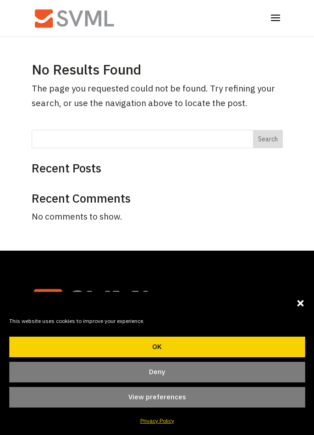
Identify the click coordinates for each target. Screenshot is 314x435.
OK (157, 346)
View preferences (157, 396)
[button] (300, 303)
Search (268, 139)
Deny (157, 371)
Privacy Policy (157, 420)
